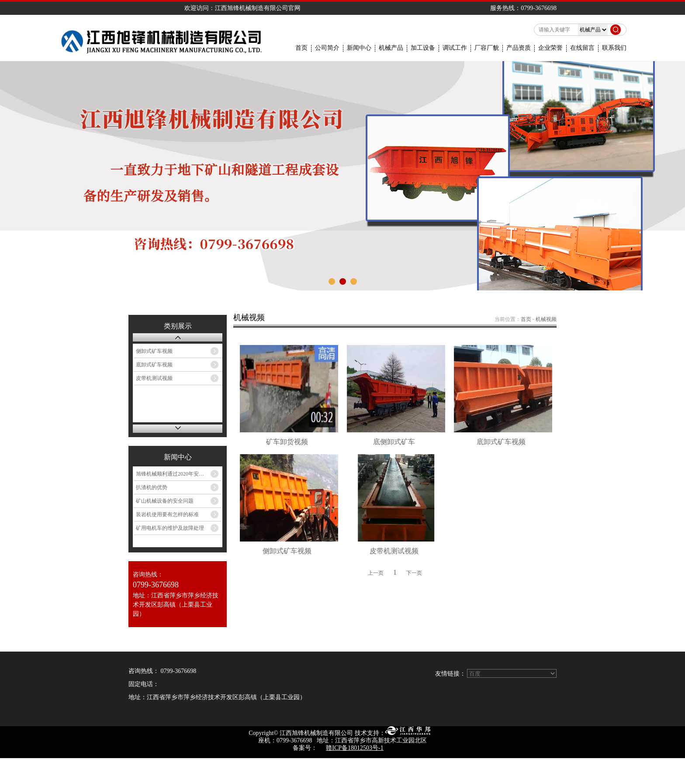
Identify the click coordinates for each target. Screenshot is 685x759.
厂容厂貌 (486, 48)
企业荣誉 (550, 48)
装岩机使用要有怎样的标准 (167, 514)
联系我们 (614, 48)
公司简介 (327, 48)
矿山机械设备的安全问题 (165, 501)
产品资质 (518, 48)
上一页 (376, 573)
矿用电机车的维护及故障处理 (170, 528)
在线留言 (582, 48)
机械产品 (391, 48)
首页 (301, 48)
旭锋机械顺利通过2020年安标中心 (175, 474)
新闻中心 (359, 48)
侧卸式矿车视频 (154, 351)
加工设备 (423, 48)
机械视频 (546, 319)
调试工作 (455, 48)
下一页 (414, 573)
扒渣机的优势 (151, 487)
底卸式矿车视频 (154, 365)
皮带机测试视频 (154, 378)
